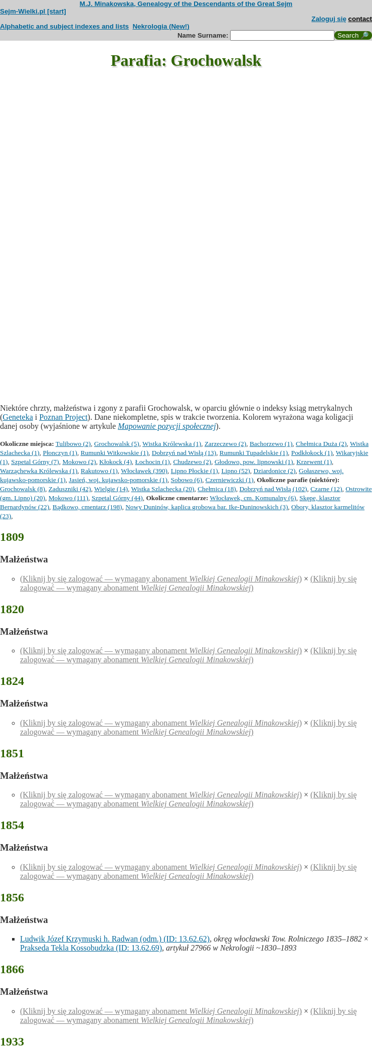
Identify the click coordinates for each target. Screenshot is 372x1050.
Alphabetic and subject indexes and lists (64, 26)
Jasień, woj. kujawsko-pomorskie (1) (118, 480)
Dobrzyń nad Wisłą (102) (273, 489)
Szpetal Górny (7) (35, 461)
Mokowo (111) (68, 498)
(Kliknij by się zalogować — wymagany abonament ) (161, 578)
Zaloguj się (328, 19)
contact (360, 19)
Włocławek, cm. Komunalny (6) (253, 498)
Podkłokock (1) (312, 452)
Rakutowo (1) (99, 471)
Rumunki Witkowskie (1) (114, 452)
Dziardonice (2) (274, 471)
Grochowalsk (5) (116, 443)
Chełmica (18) (217, 489)
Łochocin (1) (152, 461)
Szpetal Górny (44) (117, 498)
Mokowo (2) (79, 461)
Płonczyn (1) (60, 452)
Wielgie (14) (111, 489)
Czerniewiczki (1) (230, 480)
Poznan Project (63, 417)
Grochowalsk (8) (22, 489)
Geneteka (18, 417)
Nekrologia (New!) (160, 26)
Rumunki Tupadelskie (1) (254, 452)
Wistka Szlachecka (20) (162, 489)
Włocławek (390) (144, 471)
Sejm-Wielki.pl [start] (33, 11)
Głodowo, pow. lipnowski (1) (254, 461)
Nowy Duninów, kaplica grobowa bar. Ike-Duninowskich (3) (206, 507)
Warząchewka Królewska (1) (38, 471)
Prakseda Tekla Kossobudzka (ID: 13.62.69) (91, 948)
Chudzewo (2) (192, 461)
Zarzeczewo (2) (225, 443)
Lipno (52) (235, 471)
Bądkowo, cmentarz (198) (87, 507)
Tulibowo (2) (73, 443)
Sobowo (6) (187, 480)
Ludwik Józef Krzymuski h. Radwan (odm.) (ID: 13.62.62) (115, 939)
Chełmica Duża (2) (321, 443)
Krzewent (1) (314, 461)
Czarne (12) (326, 489)
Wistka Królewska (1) (171, 443)
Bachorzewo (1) (271, 443)
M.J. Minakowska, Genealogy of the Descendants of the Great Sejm (186, 4)
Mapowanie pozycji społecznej (167, 426)
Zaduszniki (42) (70, 489)
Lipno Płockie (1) (194, 471)
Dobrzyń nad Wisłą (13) (184, 452)
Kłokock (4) (115, 461)
